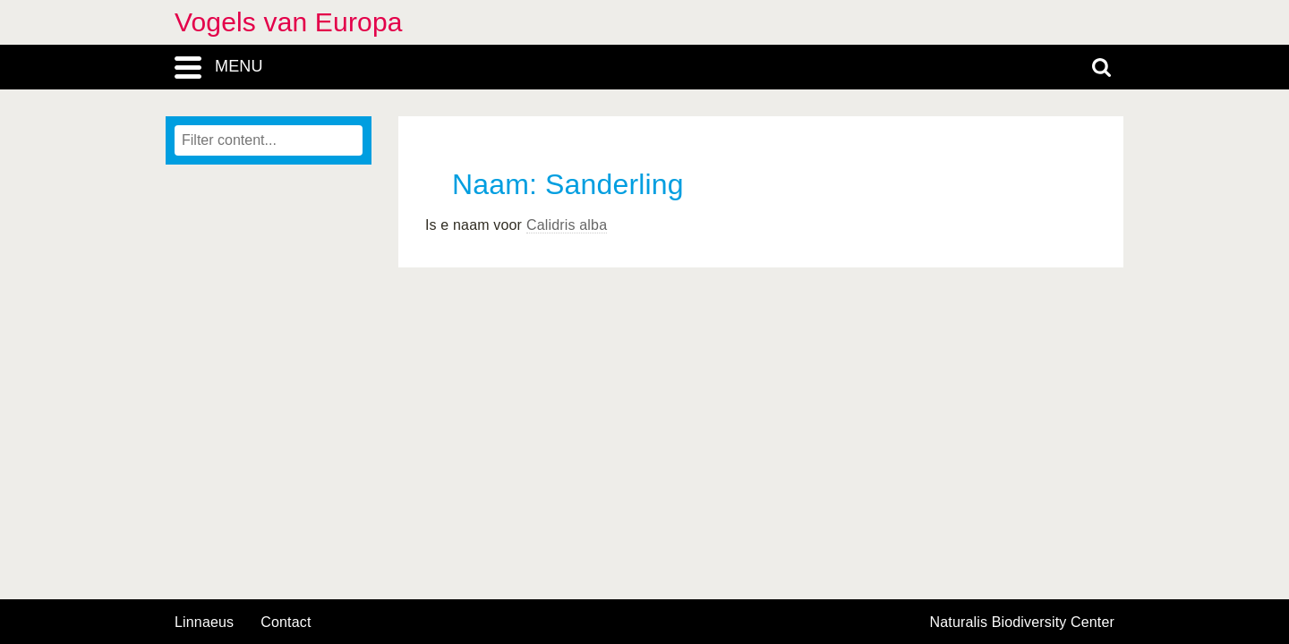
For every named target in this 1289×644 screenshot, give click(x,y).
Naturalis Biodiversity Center (1022, 622)
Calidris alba (566, 225)
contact (285, 622)
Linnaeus (204, 622)
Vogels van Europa (289, 22)
